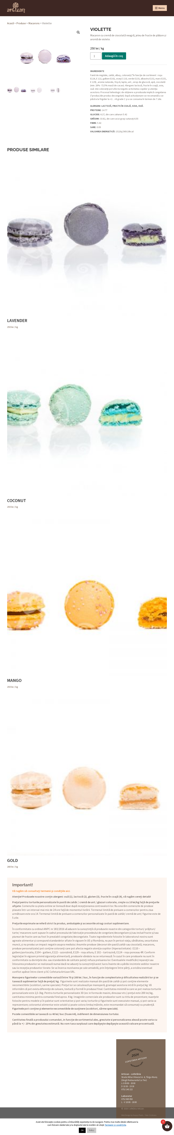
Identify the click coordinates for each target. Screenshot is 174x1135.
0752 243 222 (127, 1089)
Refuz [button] (91, 1130)
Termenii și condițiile (115, 1125)
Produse (21, 23)
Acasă (10, 23)
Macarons (34, 23)
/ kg (87, 241)
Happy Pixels (138, 1115)
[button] (78, 32)
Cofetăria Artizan (136, 1059)
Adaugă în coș (114, 56)
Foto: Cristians (150, 1115)
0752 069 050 (127, 1099)
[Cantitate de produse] (95, 55)
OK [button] (82, 1130)
